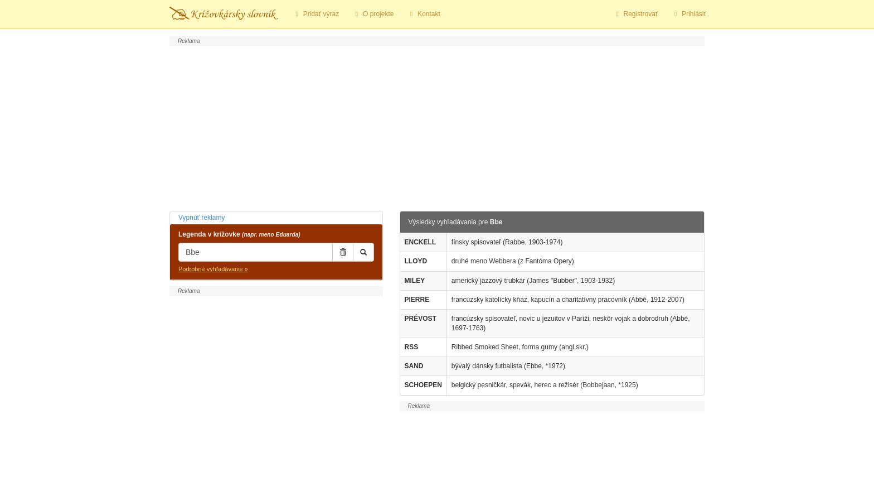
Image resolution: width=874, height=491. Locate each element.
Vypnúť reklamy (201, 218)
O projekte (373, 14)
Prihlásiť (688, 14)
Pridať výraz (316, 14)
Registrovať (635, 14)
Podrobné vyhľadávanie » (213, 269)
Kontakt (423, 14)
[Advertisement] (437, 127)
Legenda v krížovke (239, 234)
